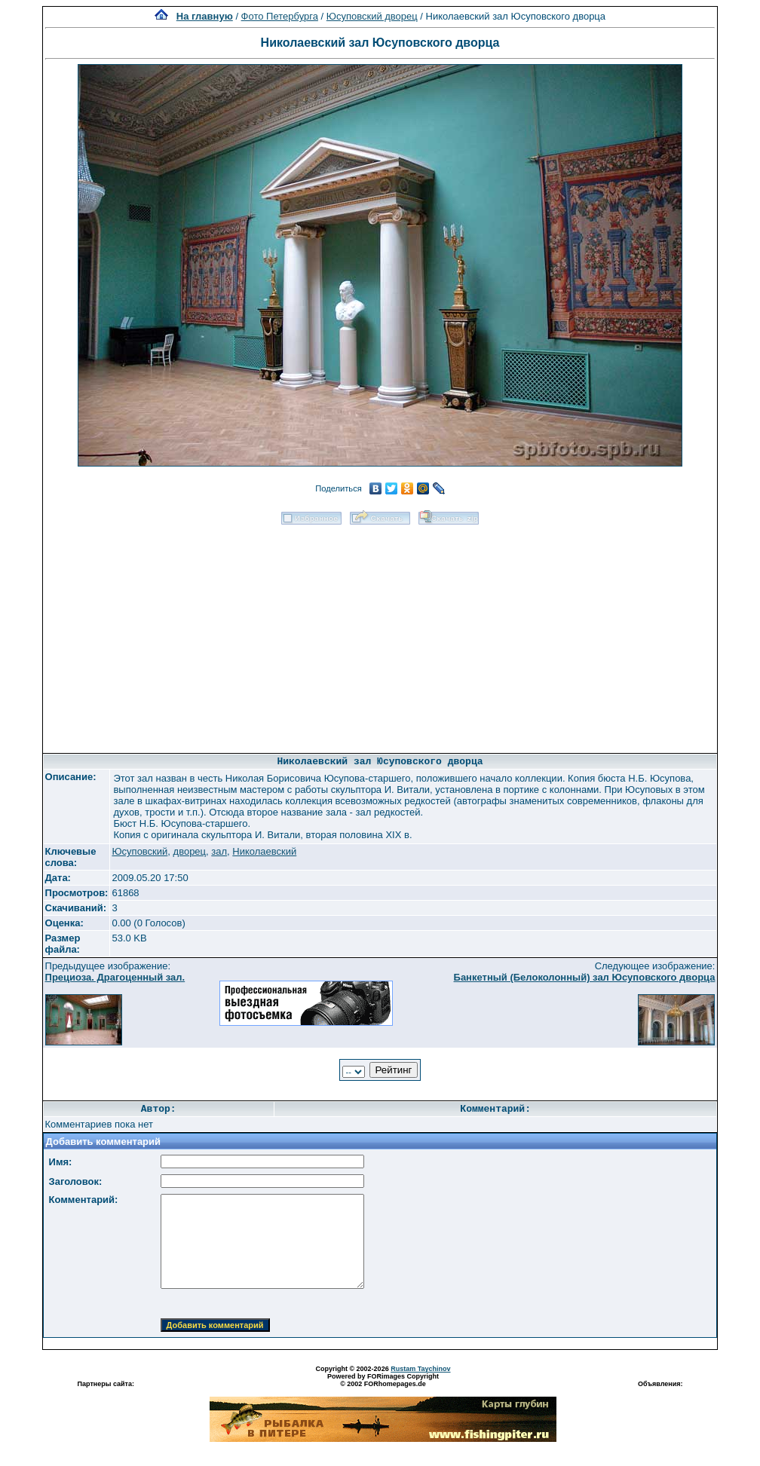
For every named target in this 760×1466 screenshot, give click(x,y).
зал (219, 851)
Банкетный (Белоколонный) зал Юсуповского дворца (585, 977)
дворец (189, 851)
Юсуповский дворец (372, 16)
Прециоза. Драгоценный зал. (115, 977)
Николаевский (264, 851)
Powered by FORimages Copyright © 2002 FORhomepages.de (383, 1380)
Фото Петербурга (279, 16)
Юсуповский (139, 851)
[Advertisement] (379, 633)
